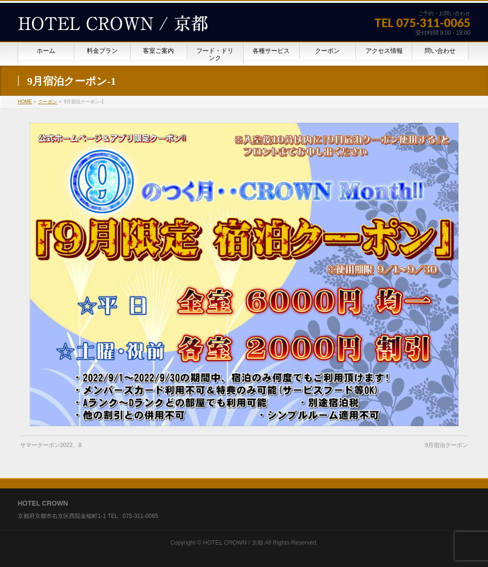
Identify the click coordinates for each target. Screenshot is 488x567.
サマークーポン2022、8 (50, 445)
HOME (25, 101)
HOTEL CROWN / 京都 (233, 542)
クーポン (47, 101)
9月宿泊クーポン (446, 445)
